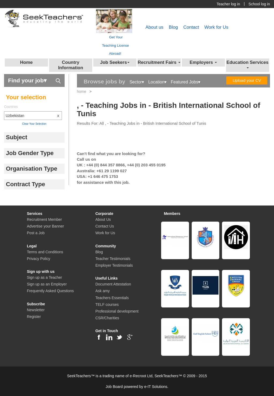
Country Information (70, 65)
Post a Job (36, 233)
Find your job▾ (34, 80)
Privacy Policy (38, 258)
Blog (173, 27)
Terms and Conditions (45, 252)
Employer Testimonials (114, 265)
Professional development (117, 311)
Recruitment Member (44, 219)
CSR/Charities (107, 318)
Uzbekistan (34, 116)
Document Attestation (113, 284)
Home (26, 62)
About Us (103, 219)
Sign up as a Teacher (44, 277)
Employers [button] (203, 62)
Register (34, 316)
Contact (191, 27)
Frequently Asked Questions (50, 291)
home (81, 91)
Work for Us (216, 27)
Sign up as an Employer (47, 284)
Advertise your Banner (45, 226)
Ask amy (102, 291)
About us (154, 27)
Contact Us (104, 226)
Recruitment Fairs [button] (159, 62)
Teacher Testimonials (112, 258)
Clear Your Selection (34, 123)
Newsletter (36, 310)
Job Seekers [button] (114, 62)
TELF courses (107, 304)
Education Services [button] (248, 64)
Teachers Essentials (112, 298)
